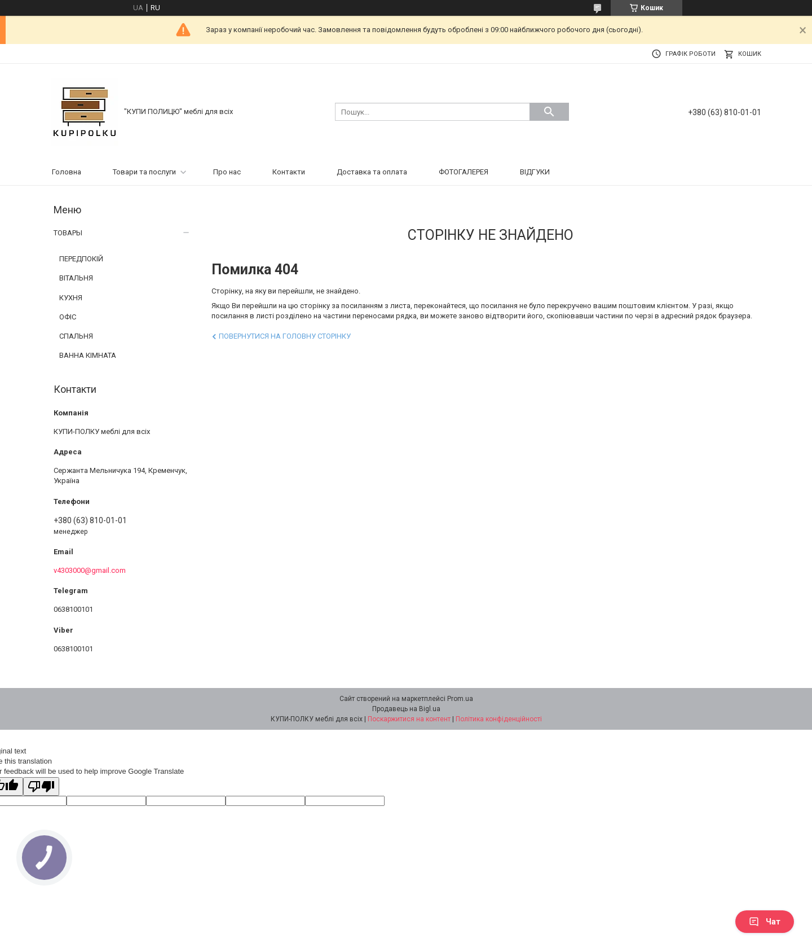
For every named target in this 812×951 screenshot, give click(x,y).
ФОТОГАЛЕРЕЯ (463, 172)
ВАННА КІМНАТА (87, 355)
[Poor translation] (41, 786)
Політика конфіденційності (499, 719)
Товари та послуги (144, 172)
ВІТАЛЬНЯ (76, 278)
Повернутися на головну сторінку (285, 336)
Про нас (227, 172)
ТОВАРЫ (68, 233)
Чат (764, 922)
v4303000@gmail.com (90, 570)
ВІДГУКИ (535, 172)
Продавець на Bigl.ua (406, 709)
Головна (66, 172)
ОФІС (67, 317)
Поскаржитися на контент (409, 719)
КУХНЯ (70, 297)
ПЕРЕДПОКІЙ (81, 259)
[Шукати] (549, 112)
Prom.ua (460, 699)
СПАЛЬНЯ (76, 336)
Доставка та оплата (372, 172)
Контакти (288, 172)
